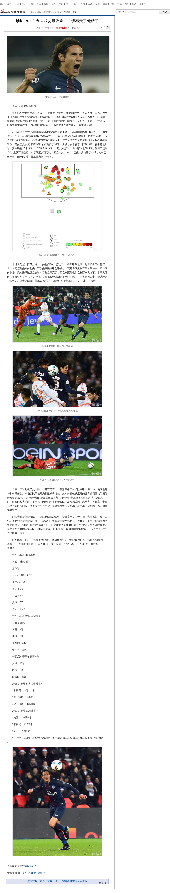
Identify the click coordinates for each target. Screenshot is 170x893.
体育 (17, 3)
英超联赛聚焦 (63, 12)
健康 (97, 3)
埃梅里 (41, 873)
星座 (105, 3)
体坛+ (59, 27)
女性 (119, 3)
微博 (53, 3)
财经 (31, 3)
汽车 (127, 3)
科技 (39, 3)
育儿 (90, 3)
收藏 (112, 3)
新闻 (9, 3)
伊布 (33, 873)
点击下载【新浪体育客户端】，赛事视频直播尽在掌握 (57, 881)
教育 (75, 3)
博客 (61, 3)
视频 (46, 3)
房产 (134, 3)
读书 (68, 3)
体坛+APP (30, 866)
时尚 (83, 3)
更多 (141, 3)
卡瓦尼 (26, 873)
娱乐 (24, 3)
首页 (2, 3)
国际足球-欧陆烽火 (46, 12)
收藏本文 (76, 27)
